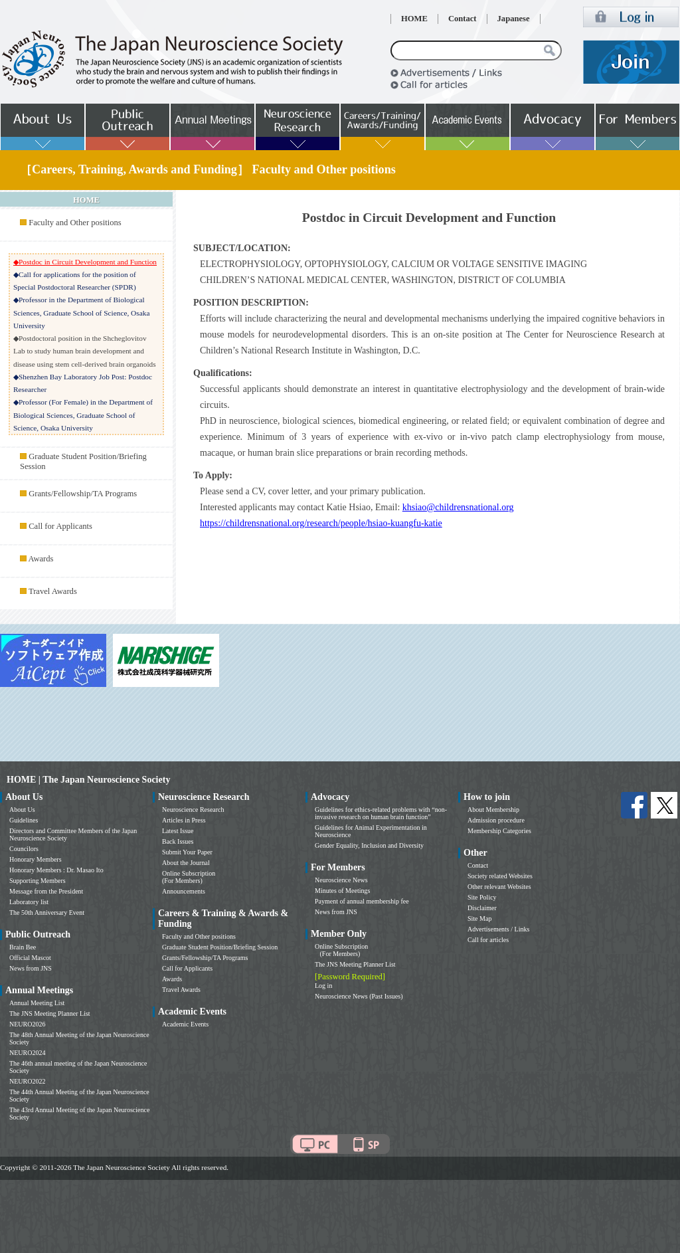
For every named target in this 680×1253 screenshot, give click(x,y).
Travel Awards (53, 591)
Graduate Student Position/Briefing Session (220, 947)
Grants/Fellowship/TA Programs (83, 493)
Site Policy (482, 897)
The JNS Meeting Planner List (49, 1013)
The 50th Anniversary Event (46, 912)
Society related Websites (500, 876)
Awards (40, 558)
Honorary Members (35, 859)
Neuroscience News (341, 880)
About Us (22, 809)
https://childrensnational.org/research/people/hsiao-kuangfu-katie (321, 523)
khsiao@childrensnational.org (458, 507)
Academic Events (185, 1024)
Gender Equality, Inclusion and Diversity (369, 845)
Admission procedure (496, 820)
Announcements (183, 891)
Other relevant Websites (499, 886)
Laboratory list (28, 902)
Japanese (513, 18)
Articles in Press (184, 820)
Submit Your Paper (187, 852)
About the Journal (186, 862)
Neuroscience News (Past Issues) (358, 996)
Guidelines (23, 820)
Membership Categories (499, 830)
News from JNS (30, 968)
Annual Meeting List (36, 1003)
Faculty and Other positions (75, 222)
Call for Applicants (60, 526)
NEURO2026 (27, 1024)
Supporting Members (37, 880)
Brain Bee (22, 947)
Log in (323, 985)
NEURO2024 (27, 1052)
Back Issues (178, 841)
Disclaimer (482, 908)
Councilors (24, 848)
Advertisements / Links (498, 929)
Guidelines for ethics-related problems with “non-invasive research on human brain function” (381, 813)
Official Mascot (30, 957)
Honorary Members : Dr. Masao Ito (56, 870)
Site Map (479, 918)
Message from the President (46, 891)
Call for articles (488, 939)
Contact (462, 18)
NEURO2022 (27, 1081)
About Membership (493, 809)
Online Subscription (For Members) (188, 877)
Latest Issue (178, 830)
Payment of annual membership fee (362, 901)
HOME (414, 18)
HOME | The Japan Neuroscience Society (88, 780)
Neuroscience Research (193, 809)
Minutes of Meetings (342, 890)
